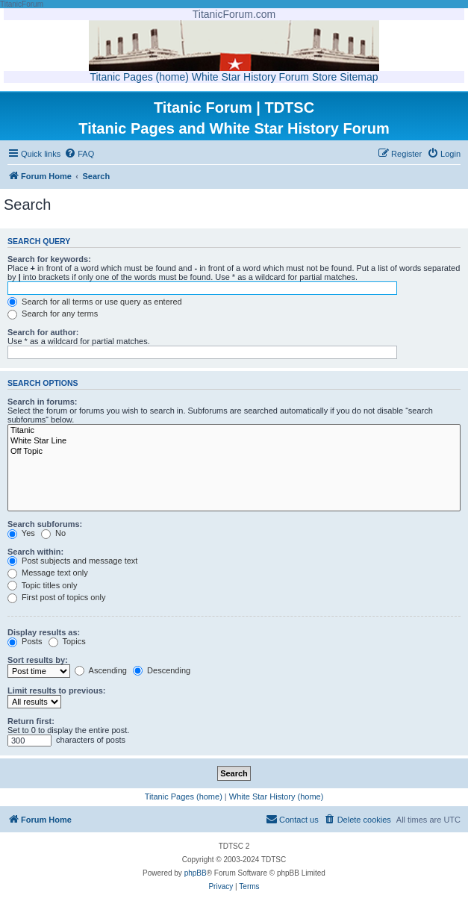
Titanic (234, 430)
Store (324, 77)
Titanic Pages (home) (139, 77)
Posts (25, 641)
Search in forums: (42, 401)
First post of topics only (56, 597)
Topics (67, 641)
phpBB (195, 873)
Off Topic (234, 451)
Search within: (35, 551)
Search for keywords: (49, 259)
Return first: (30, 721)
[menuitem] (79, 154)
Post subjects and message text (72, 560)
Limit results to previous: (56, 690)
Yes (21, 533)
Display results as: (43, 632)
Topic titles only (42, 585)
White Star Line (234, 441)
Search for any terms (52, 313)
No (53, 533)
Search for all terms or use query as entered (94, 301)
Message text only (47, 572)
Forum (294, 77)
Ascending (101, 670)
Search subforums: (44, 524)
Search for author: (42, 332)
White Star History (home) (276, 796)
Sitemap (359, 77)
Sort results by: (37, 659)
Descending (161, 670)
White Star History (234, 77)
